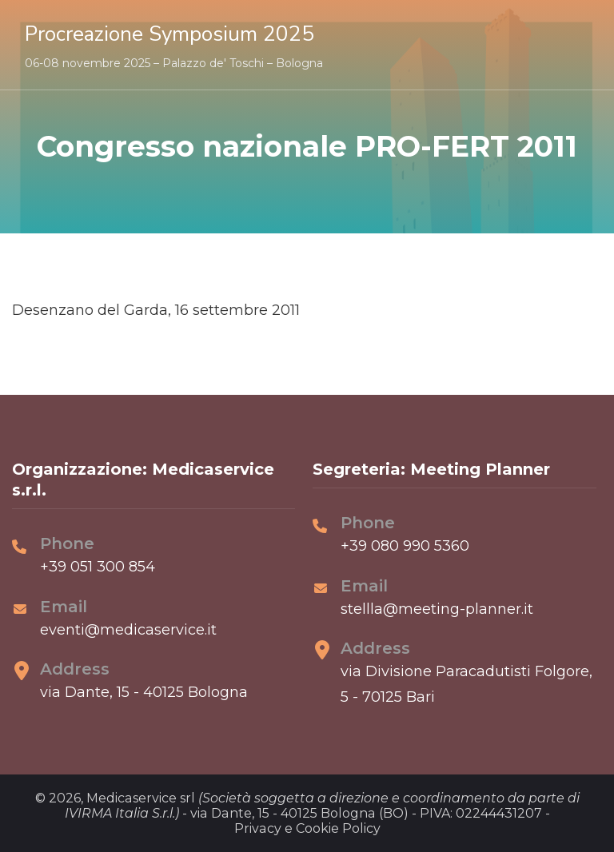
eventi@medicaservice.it (128, 630)
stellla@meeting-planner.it (437, 609)
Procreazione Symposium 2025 (169, 34)
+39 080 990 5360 (405, 546)
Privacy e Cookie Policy (307, 828)
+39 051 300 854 (97, 566)
